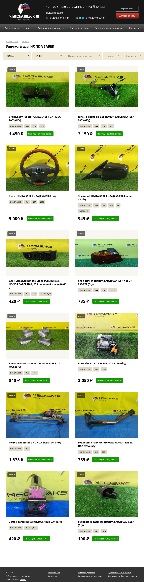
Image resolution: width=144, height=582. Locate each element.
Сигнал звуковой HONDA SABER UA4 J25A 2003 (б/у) (35, 118)
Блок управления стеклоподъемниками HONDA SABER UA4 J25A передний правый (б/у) (37, 284)
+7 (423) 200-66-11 (57, 18)
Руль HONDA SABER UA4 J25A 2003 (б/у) (33, 196)
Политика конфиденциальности (122, 576)
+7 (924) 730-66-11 (91, 18)
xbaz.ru (23, 579)
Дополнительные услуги (119, 572)
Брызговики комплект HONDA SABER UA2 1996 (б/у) (35, 365)
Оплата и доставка (86, 572)
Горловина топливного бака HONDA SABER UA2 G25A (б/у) (105, 444)
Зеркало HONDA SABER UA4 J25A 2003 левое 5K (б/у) (105, 197)
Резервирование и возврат (90, 576)
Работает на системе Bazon (18, 576)
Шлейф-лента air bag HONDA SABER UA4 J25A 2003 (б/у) (106, 118)
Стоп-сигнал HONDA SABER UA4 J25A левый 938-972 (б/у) (105, 282)
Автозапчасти (12, 42)
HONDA (25, 42)
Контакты (52, 576)
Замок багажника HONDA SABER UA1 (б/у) (35, 521)
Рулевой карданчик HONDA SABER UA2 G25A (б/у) (106, 523)
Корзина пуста (127, 9)
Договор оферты (127, 15)
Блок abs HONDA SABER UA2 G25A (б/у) (102, 363)
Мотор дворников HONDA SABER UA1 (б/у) (35, 442)
